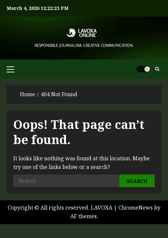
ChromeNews (135, 207)
